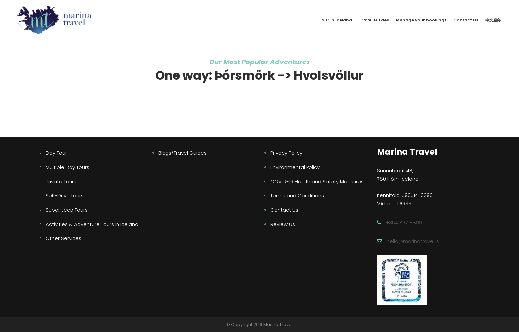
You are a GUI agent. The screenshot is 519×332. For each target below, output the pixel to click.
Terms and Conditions (297, 195)
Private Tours (61, 181)
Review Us (282, 224)
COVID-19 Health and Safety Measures (317, 181)
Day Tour (56, 152)
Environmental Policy (295, 167)
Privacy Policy (286, 152)
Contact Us (284, 209)
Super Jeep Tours (67, 209)
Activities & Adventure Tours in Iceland (92, 224)
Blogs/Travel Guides (182, 152)
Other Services (63, 238)
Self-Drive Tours (65, 195)
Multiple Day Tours (67, 167)
